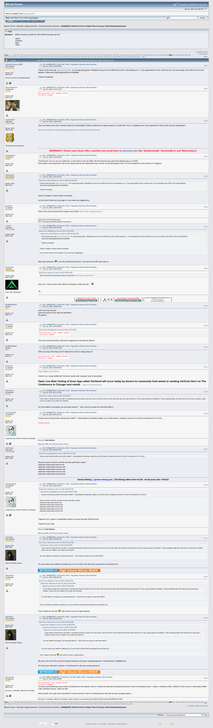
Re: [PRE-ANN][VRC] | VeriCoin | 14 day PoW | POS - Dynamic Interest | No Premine (77, 677)
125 (74, 55)
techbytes (9, 267)
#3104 (206, 156)
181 (61, 57)
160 (183, 55)
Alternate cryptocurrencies (27, 26)
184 (70, 57)
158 (177, 55)
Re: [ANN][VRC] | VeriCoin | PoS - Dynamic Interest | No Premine (70, 64)
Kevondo (9, 324)
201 (123, 57)
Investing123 (10, 412)
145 (135, 55)
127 (80, 55)
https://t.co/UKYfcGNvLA (92, 385)
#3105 (206, 176)
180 (58, 57)
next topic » (203, 54)
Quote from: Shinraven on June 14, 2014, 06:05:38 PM (56, 622)
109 (24, 55)
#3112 (206, 367)
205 (135, 57)
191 (92, 57)
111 (30, 55)
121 (61, 55)
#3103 (206, 121)
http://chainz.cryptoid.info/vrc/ (91, 211)
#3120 (206, 678)
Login (28, 21)
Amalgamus (10, 155)
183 (67, 57)
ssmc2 (8, 226)
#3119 (206, 618)
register (32, 13)
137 (111, 55)
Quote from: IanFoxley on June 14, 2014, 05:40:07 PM (56, 489)
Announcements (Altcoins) (49, 26)
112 (33, 55)
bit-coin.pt (9, 677)
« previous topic (202, 52)
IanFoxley (9, 448)
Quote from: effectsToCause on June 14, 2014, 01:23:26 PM (58, 180)
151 (154, 55)
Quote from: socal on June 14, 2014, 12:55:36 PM (55, 396)
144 (132, 55)
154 (163, 55)
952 (143, 57)
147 (142, 55)
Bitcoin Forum (9, 26)
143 (129, 55)
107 (18, 55)
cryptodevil (10, 120)
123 (67, 55)
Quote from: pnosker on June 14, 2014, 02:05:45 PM (55, 272)
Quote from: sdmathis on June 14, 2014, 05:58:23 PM (56, 581)
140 (120, 55)
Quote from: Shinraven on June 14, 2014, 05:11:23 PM (56, 542)
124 (71, 55)
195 (104, 57)
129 (86, 55)
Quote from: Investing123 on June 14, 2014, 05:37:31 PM (57, 453)
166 (14, 57)
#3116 (206, 485)
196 (107, 57)
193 (98, 57)
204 (132, 57)
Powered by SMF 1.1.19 (94, 724)
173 (36, 57)
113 (37, 55)
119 (55, 55)
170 (27, 57)
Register (35, 21)
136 (108, 55)
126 (77, 55)
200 (119, 57)
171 (30, 57)
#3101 (206, 65)
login (25, 13)
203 (129, 57)
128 (83, 55)
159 (180, 55)
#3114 (206, 413)
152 (157, 55)
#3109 (206, 306)
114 (40, 55)
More (41, 21)
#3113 (206, 391)
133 (98, 55)
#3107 (206, 227)
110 (27, 55)
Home (10, 21)
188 (82, 57)
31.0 (30, 18)
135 (105, 55)
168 (21, 57)
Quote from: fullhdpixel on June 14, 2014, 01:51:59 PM (56, 231)
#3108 (206, 268)
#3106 (206, 207)
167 (17, 57)
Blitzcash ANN (43, 444)
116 (46, 55)
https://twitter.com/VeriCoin (48, 371)
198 (113, 57)
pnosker (8, 206)
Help (16, 21)
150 (151, 55)
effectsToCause (11, 64)
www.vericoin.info (64, 70)
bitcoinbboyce (11, 87)
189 (85, 57)
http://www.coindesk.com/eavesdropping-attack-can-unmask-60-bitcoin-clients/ (69, 130)
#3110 (206, 325)
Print (205, 56)
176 (45, 57)
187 (79, 57)
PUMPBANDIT (11, 305)
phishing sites (130, 150)
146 (139, 55)
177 (48, 57)
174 (39, 57)
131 (92, 55)
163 (5, 57)
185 (73, 57)
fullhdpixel (9, 175)
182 (64, 57)
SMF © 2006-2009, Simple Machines (115, 724)
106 (15, 55)
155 (166, 55)
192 (95, 57)
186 (76, 57)
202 (126, 57)
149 (148, 55)
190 (89, 57)
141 (123, 55)
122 (64, 55)
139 (117, 55)
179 (55, 57)
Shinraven (9, 390)
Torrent (35, 18)
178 (51, 57)
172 (33, 57)
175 (42, 57)
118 (52, 55)
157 (174, 55)
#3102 (206, 88)
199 (116, 57)
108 (21, 55)
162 (189, 55)
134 (102, 55)
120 (58, 55)
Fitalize (66, 444)
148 (145, 55)
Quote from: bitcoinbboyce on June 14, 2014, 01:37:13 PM (57, 330)
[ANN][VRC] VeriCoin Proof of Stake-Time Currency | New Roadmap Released (93, 26)
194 (101, 57)
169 (24, 57)
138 (114, 55)
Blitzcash (41, 440)
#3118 (206, 576)
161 (186, 55)
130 (89, 55)
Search (22, 21)
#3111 (206, 347)
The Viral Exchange (56, 444)
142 (126, 55)
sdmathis (9, 537)
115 (43, 55)
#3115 (206, 449)
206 (138, 57)
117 (49, 55)
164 (8, 57)
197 (110, 57)
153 (160, 55)
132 (95, 55)
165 (11, 57)
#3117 (206, 538)
